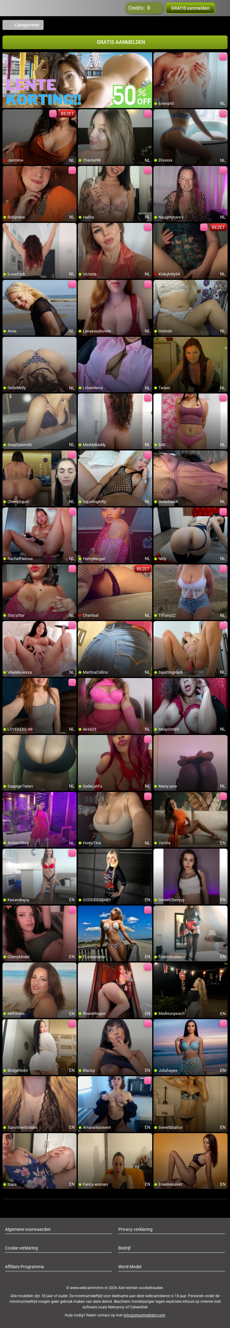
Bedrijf (124, 1248)
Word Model (129, 1266)
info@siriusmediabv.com (144, 1315)
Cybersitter (139, 1307)
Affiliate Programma (24, 1266)
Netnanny (116, 1307)
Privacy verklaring (135, 1229)
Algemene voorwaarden (28, 1229)
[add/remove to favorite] (158, 57)
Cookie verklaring (21, 1248)
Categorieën (23, 25)
